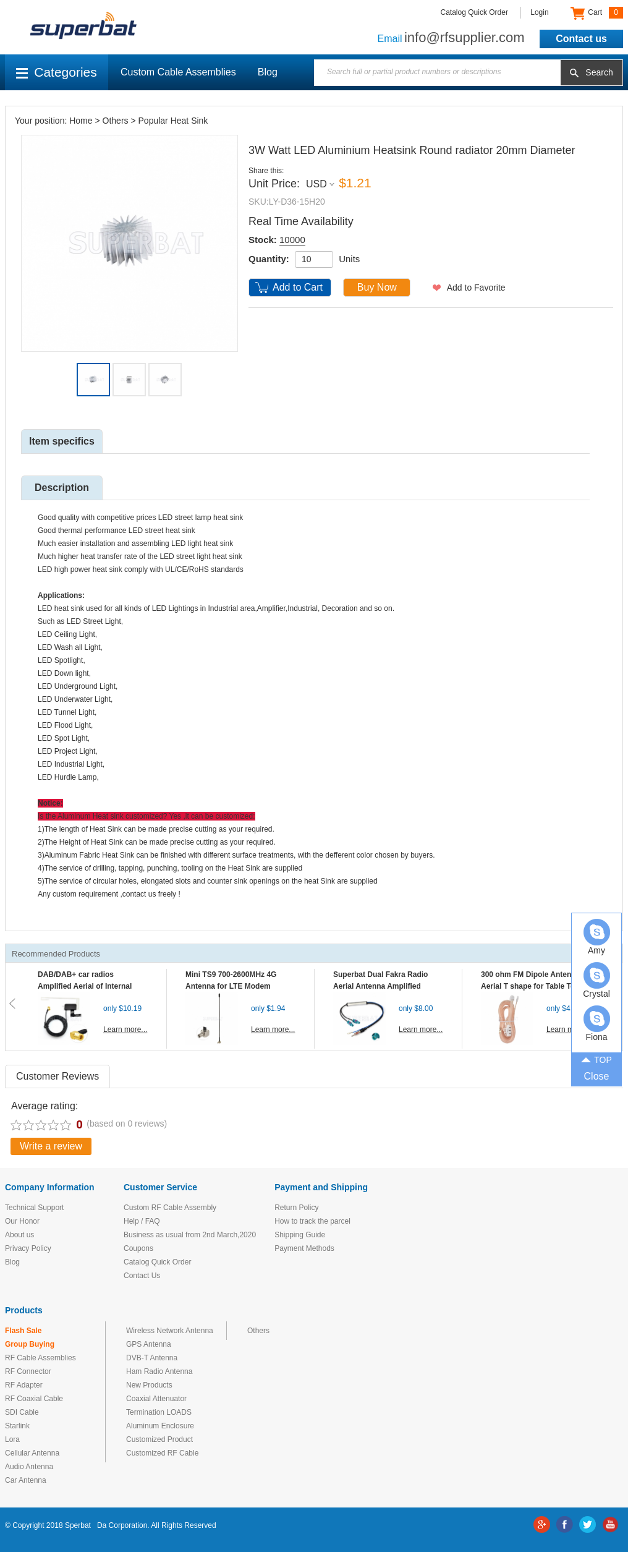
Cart (597, 13)
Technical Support (34, 1207)
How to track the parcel (312, 1221)
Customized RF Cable (162, 1453)
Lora (12, 1439)
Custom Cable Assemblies (178, 72)
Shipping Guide (299, 1234)
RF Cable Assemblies (40, 1358)
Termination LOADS (159, 1412)
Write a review (51, 1146)
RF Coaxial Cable (34, 1398)
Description (62, 487)
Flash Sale (23, 1330)
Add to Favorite (476, 287)
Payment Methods (304, 1248)
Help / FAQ (142, 1221)
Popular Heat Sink (173, 121)
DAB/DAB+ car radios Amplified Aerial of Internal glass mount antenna (85, 986)
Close (596, 1076)
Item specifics (62, 441)
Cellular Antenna (32, 1453)
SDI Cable (22, 1412)
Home (80, 121)
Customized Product (159, 1439)
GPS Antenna (148, 1344)
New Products (149, 1385)
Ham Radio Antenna (159, 1371)
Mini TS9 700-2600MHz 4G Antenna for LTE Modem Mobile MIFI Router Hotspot (233, 986)
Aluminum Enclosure (160, 1426)
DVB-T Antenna (151, 1358)
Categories (56, 72)
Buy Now (377, 287)
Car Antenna (25, 1480)
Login (539, 12)
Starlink (17, 1426)
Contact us (581, 38)
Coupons (138, 1248)
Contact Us (142, 1275)
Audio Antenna (29, 1466)
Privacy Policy (28, 1248)
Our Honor (22, 1221)
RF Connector (28, 1371)
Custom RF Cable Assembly (170, 1207)
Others (116, 121)
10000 (292, 239)
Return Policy (296, 1207)
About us (19, 1234)
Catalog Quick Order (474, 12)
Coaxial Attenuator (156, 1398)
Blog (268, 72)
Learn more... (125, 1029)
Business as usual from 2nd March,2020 (190, 1234)
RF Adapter (24, 1385)
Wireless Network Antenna (169, 1330)
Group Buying (29, 1344)
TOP (596, 1058)
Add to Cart (298, 287)
